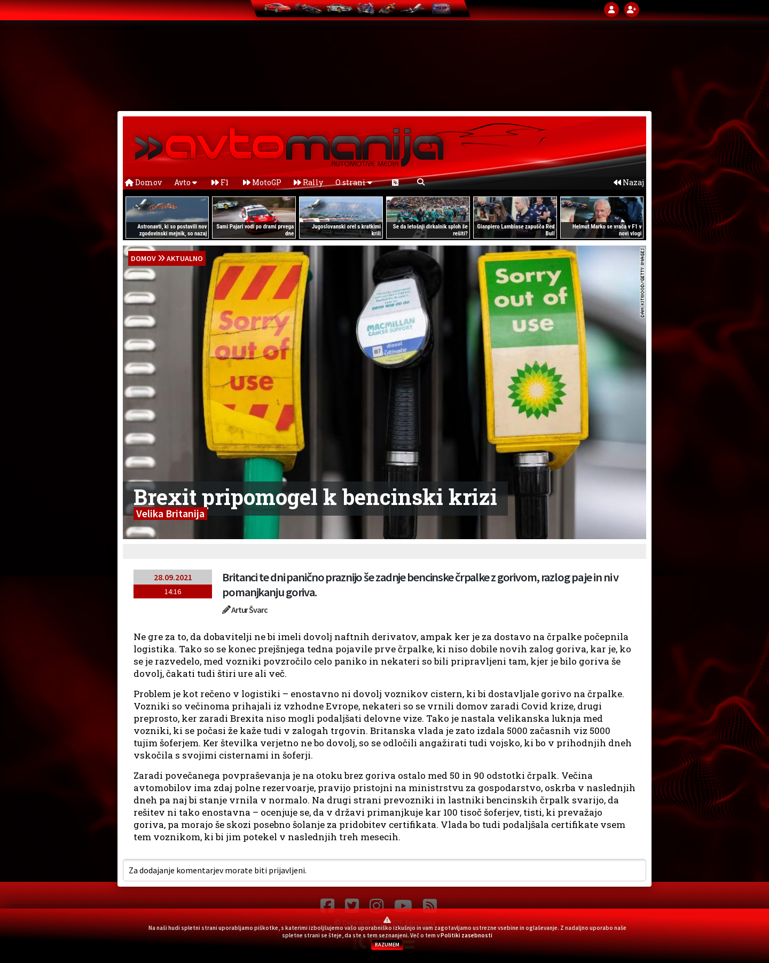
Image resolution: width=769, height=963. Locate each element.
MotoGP (262, 182)
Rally (308, 182)
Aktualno (185, 258)
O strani (353, 182)
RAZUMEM (387, 944)
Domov (143, 182)
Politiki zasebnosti (466, 935)
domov (143, 258)
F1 (220, 182)
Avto (185, 182)
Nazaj (629, 182)
